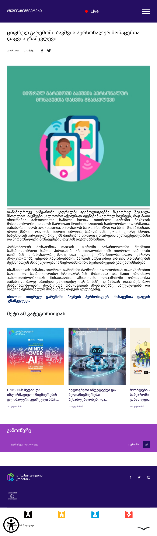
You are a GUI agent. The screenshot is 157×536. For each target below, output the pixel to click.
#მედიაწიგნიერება (24, 11)
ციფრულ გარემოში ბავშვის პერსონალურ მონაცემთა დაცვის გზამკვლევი (73, 35)
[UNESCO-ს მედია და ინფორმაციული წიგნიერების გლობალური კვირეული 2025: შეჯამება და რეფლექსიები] (35, 368)
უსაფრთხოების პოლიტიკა (20, 525)
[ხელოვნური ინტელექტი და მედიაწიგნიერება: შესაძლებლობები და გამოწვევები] (97, 368)
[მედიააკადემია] (28, 515)
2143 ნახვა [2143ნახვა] (29, 50)
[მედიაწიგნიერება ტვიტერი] (139, 477)
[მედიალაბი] (95, 515)
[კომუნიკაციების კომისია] (40, 477)
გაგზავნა (133, 444)
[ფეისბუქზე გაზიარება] (42, 50)
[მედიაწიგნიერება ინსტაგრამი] (148, 477)
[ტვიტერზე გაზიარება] (49, 50)
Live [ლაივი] (92, 11)
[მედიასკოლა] (61, 515)
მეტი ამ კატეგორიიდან (36, 313)
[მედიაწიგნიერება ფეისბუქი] (130, 477)
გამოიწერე (19, 430)
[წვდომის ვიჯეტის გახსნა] (11, 525)
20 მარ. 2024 (13, 50)
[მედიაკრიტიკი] (129, 515)
